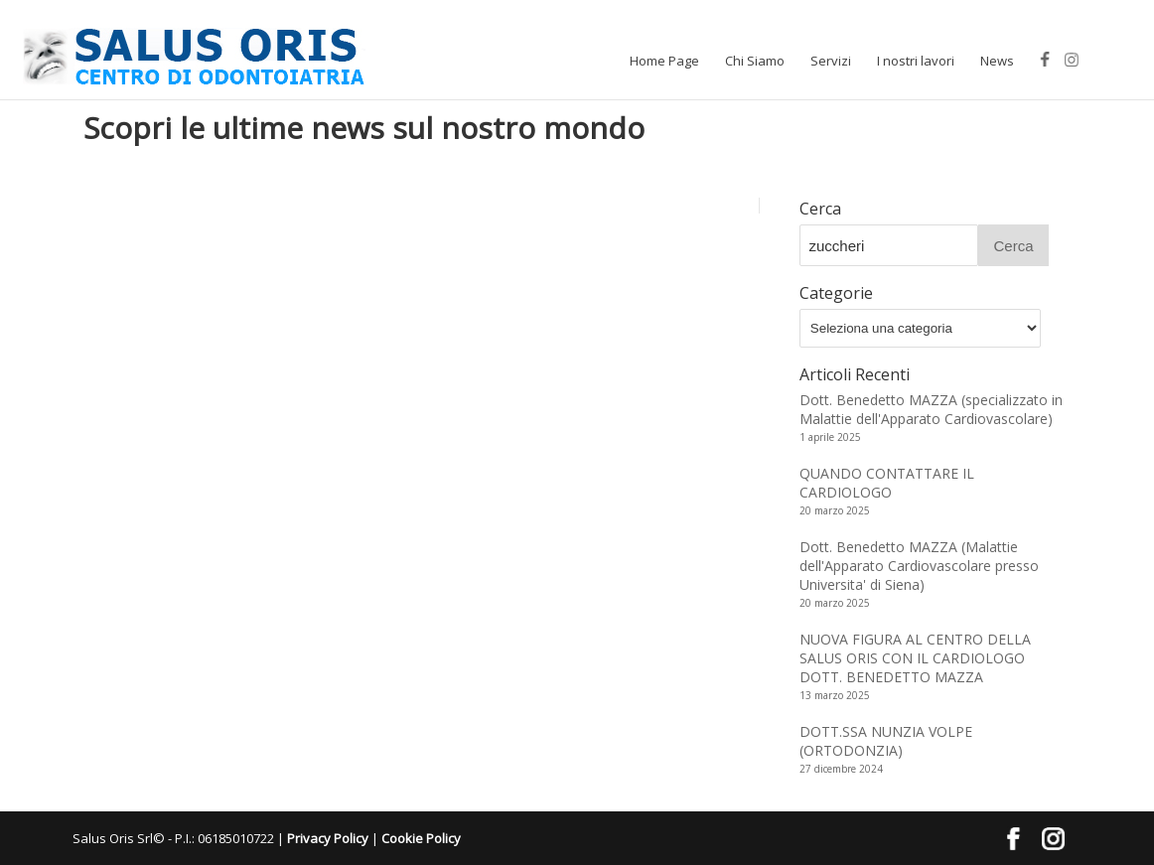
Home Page (664, 61)
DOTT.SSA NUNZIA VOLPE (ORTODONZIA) (885, 741)
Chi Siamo (755, 61)
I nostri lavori (915, 61)
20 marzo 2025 (834, 510)
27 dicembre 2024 (841, 769)
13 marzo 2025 (834, 695)
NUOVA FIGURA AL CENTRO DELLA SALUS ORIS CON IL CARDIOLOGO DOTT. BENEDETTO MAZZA (915, 658)
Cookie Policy (421, 838)
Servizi (830, 61)
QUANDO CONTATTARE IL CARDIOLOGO (886, 483)
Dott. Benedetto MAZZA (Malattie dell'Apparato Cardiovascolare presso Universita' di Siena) (919, 565)
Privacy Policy (327, 838)
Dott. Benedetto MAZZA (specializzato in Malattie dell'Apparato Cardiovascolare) (931, 409)
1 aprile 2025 (830, 437)
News (997, 61)
